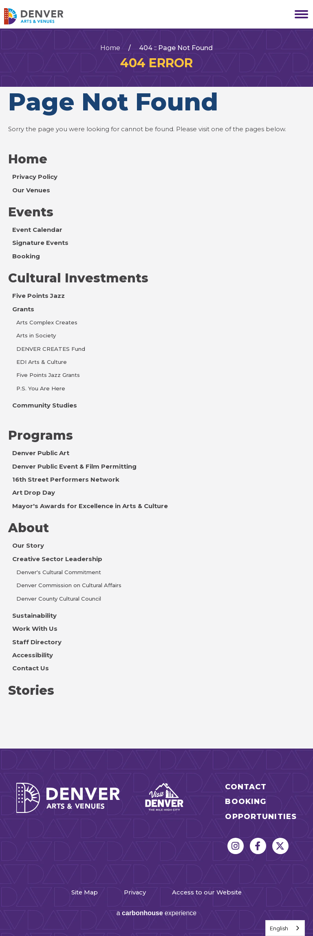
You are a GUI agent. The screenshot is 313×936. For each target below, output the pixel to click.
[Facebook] (258, 846)
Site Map (84, 892)
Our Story (28, 545)
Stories (31, 690)
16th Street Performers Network (65, 479)
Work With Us (34, 628)
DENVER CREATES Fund (50, 349)
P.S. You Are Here (40, 388)
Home (110, 48)
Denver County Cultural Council (58, 598)
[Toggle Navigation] (298, 14)
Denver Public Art (40, 453)
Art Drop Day (33, 492)
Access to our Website (207, 892)
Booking (26, 256)
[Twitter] (280, 846)
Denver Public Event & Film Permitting (74, 466)
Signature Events (40, 243)
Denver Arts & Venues (45, 16)
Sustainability (34, 615)
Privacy (135, 892)
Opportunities (261, 817)
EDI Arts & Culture (41, 362)
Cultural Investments (78, 278)
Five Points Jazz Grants (48, 375)
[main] (156, 389)
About (28, 527)
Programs (40, 435)
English (279, 928)
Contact (246, 787)
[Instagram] (235, 846)
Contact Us (30, 668)
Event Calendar (37, 229)
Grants (23, 309)
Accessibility (32, 655)
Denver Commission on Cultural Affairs (68, 585)
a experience (157, 913)
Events (30, 212)
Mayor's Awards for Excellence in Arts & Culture (90, 506)
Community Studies (44, 405)
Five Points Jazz (38, 296)
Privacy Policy (34, 177)
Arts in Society (36, 335)
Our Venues (31, 190)
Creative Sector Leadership (57, 559)
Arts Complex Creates (46, 322)
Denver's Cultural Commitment (58, 572)
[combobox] (285, 928)
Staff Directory (37, 642)
